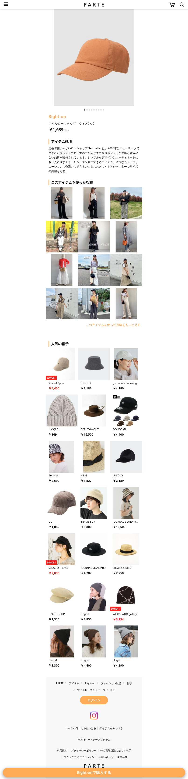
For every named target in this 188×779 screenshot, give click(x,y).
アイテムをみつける (111, 728)
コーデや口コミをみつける (80, 728)
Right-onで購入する (94, 772)
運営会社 (122, 757)
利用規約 (62, 750)
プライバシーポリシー (84, 750)
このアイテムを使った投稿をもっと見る (113, 325)
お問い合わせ (106, 757)
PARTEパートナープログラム (94, 739)
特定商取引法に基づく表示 (115, 750)
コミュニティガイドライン (79, 757)
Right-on (57, 116)
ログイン (94, 700)
